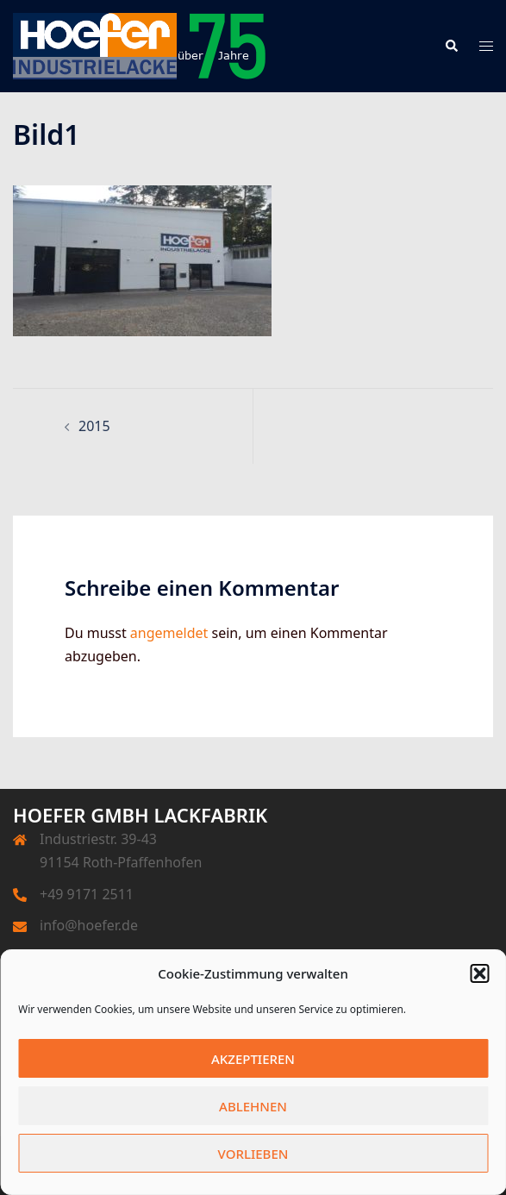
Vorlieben (253, 1153)
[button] (479, 973)
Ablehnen (253, 1106)
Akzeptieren (253, 1058)
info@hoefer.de (89, 925)
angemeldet (169, 632)
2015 (94, 425)
